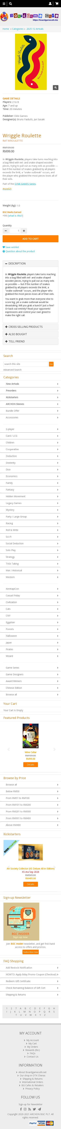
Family (9, 482)
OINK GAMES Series (25, 183)
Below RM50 (12, 791)
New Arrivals (12, 383)
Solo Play (11, 550)
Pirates (9, 649)
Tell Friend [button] (15, 341)
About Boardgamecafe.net (33, 1072)
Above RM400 (13, 824)
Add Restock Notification (19, 967)
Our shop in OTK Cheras (32, 1075)
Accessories (12, 417)
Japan (9, 642)
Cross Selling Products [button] (24, 326)
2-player (10, 429)
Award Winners (14, 681)
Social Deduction (15, 543)
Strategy (10, 556)
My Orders (32, 1046)
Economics (11, 476)
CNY (8, 615)
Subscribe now (30, 952)
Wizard (9, 656)
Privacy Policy (32, 1088)
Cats (8, 608)
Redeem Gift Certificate (18, 981)
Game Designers (14, 674)
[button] (7, 747)
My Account (32, 1040)
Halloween (11, 635)
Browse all (11, 694)
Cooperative (12, 449)
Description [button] (17, 263)
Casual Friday (13, 595)
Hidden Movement (15, 496)
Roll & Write (12, 530)
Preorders (11, 390)
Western (10, 577)
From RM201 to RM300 (18, 811)
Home (5, 28)
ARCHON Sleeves (15, 404)
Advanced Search (12, 369)
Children (10, 442)
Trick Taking (12, 563)
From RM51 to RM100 (17, 798)
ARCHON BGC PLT (40, 1114)
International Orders (32, 1082)
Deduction (11, 456)
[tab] (30, 264)
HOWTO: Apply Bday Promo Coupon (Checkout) (31, 974)
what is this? (15, 215)
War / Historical (14, 570)
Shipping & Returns (16, 994)
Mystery (10, 509)
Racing (9, 523)
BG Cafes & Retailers (32, 1085)
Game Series (12, 667)
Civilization (11, 602)
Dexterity (10, 462)
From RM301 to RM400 (18, 818)
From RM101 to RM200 (18, 804)
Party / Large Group (16, 516)
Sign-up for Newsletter (30, 1104)
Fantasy (10, 489)
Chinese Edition (14, 687)
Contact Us (32, 1056)
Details (30, 764)
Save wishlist (11, 247)
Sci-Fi (8, 536)
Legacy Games (13, 503)
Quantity (7, 225)
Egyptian (10, 622)
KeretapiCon (12, 588)
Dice (8, 469)
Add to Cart (30, 238)
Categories (17, 28)
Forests (10, 629)
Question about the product (19, 251)
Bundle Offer (12, 410)
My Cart (32, 1043)
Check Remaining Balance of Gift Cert (25, 987)
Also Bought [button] (16, 334)
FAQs (32, 1053)
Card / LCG (11, 435)
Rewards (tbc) (32, 1050)
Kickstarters (12, 397)
